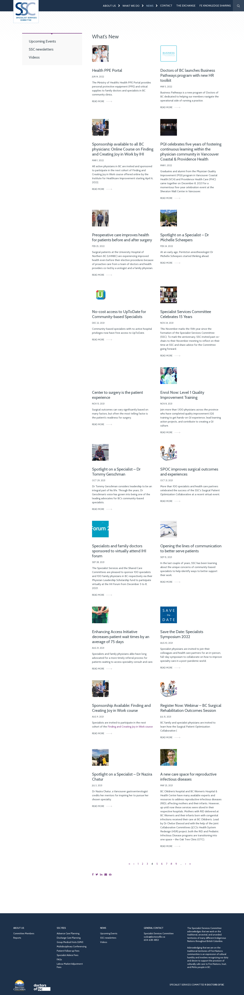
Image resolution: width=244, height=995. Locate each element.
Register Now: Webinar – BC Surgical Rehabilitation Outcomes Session (190, 708)
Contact (166, 5)
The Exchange (185, 5)
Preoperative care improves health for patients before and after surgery (122, 237)
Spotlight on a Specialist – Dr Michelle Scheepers (184, 237)
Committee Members (23, 933)
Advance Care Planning (68, 933)
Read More (98, 101)
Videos (34, 57)
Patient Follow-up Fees (68, 950)
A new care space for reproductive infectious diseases (188, 777)
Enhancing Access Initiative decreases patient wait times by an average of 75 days (120, 636)
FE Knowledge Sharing (215, 5)
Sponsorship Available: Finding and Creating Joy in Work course (121, 708)
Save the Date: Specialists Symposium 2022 (181, 634)
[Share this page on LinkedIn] (102, 874)
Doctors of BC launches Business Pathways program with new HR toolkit (187, 75)
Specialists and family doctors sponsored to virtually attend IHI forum (119, 550)
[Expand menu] (119, 5)
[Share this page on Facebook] (93, 874)
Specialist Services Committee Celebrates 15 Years (185, 314)
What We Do (130, 5)
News (149, 5)
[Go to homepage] (26, 11)
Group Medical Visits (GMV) (70, 942)
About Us (109, 5)
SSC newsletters (41, 49)
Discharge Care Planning (69, 937)
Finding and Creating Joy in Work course (130, 726)
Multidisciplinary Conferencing (71, 946)
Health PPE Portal (107, 70)
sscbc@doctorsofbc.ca (154, 936)
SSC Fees (61, 928)
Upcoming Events (42, 41)
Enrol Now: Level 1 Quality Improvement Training (182, 395)
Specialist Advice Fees (67, 955)
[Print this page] (111, 874)
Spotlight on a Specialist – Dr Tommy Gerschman (116, 472)
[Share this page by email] (106, 874)
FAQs (59, 959)
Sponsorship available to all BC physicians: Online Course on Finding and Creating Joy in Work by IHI (122, 149)
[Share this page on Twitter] (97, 874)
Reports (17, 937)
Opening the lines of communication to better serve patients (191, 548)
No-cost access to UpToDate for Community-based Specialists (119, 314)
